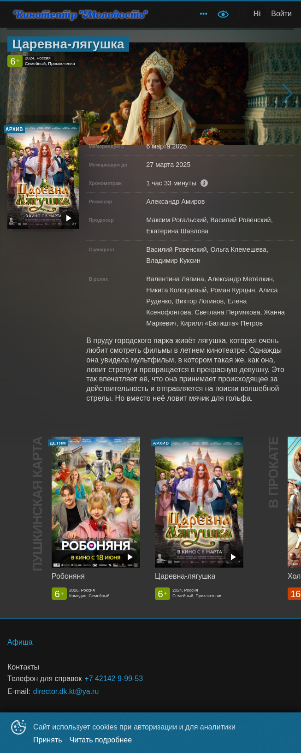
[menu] (186, 14)
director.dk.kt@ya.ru (66, 691)
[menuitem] (203, 14)
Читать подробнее (101, 740)
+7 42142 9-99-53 (113, 678)
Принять (47, 740)
